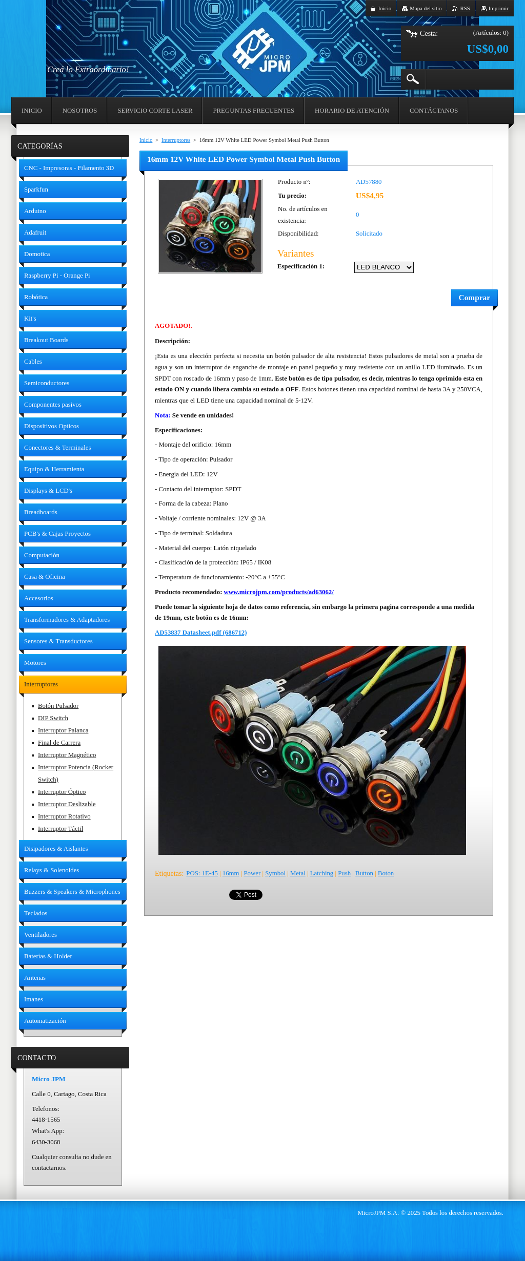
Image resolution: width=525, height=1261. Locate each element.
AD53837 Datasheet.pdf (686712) (201, 632)
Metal (298, 873)
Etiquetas (168, 873)
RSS (465, 8)
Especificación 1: (301, 266)
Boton (386, 873)
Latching (321, 873)
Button (364, 873)
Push (344, 873)
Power (252, 873)
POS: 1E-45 (202, 873)
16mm (231, 873)
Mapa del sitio (425, 8)
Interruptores (175, 140)
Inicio (145, 140)
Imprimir (499, 8)
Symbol (275, 873)
